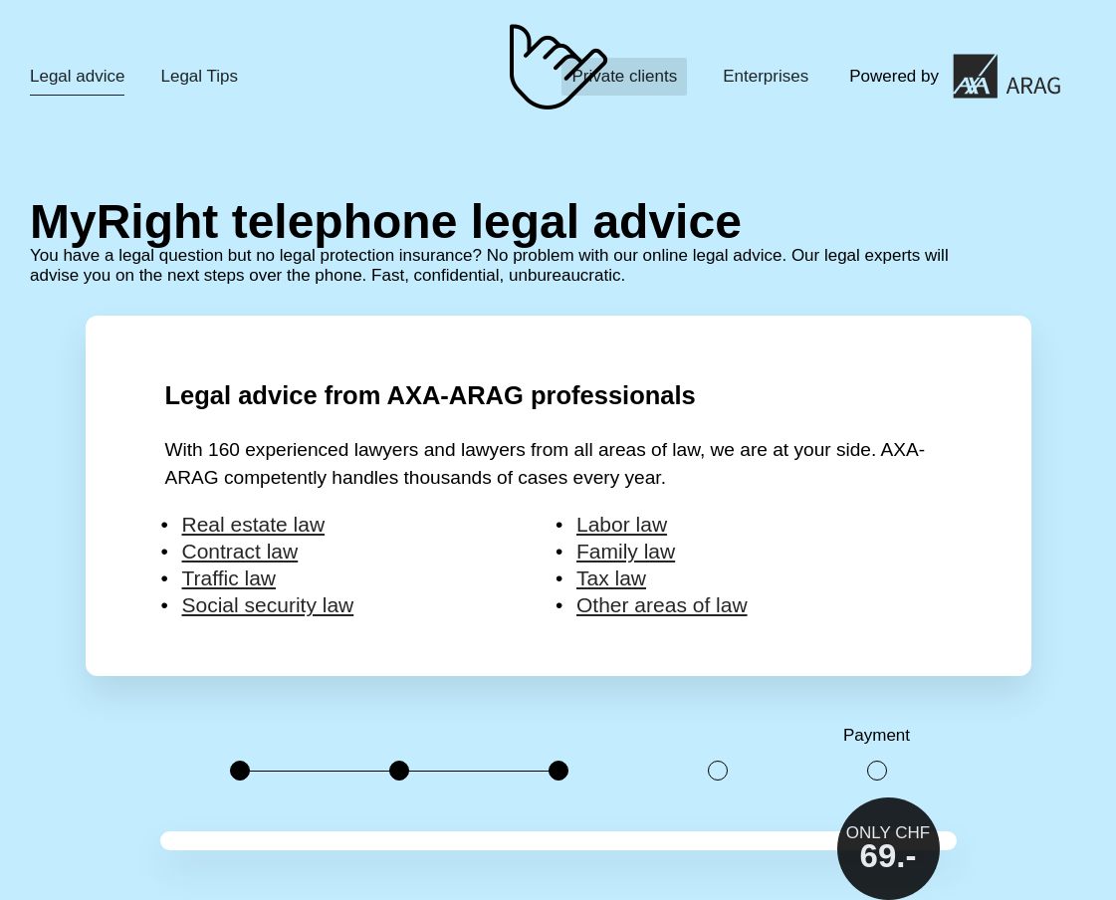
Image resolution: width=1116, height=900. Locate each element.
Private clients (624, 76)
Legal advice (77, 76)
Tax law (611, 577)
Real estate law (254, 524)
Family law (625, 551)
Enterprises (765, 76)
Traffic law (229, 577)
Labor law (621, 524)
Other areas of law (662, 604)
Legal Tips (199, 76)
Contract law (240, 551)
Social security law (268, 604)
